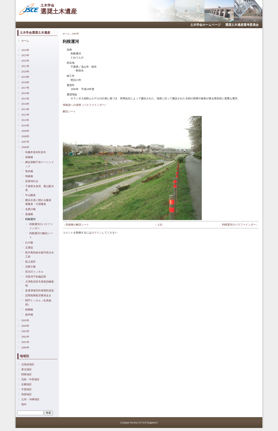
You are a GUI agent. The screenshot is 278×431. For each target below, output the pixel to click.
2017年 (25, 87)
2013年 (25, 109)
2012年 (25, 114)
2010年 (25, 125)
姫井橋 (29, 314)
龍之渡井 (30, 261)
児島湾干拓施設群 (35, 276)
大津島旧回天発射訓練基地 (39, 283)
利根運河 (30, 219)
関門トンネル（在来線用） (38, 302)
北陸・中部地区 (30, 379)
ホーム (25, 40)
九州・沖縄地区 (30, 399)
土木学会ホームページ (205, 24)
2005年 (25, 320)
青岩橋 (29, 171)
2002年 (25, 336)
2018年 (25, 82)
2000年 (25, 347)
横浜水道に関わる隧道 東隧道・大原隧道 (39, 202)
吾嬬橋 (29, 214)
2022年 (25, 60)
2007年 (25, 141)
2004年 (25, 325)
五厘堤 (29, 247)
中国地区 (26, 389)
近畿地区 (26, 384)
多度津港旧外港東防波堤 (39, 290)
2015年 (25, 98)
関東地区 (26, 374)
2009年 (25, 130)
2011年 (25, 120)
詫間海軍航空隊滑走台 (38, 295)
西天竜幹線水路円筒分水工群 (39, 254)
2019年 (25, 76)
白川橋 (29, 242)
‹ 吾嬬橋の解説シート (76, 224)
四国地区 (26, 394)
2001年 (25, 342)
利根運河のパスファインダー (41, 226)
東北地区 (26, 369)
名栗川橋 (30, 209)
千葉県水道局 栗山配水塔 (39, 188)
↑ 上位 (158, 224)
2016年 (25, 93)
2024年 (25, 50)
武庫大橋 (30, 266)
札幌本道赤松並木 (35, 152)
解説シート (69, 111)
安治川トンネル (34, 271)
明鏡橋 (29, 176)
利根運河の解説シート (41, 235)
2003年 (25, 331)
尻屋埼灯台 (31, 181)
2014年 (25, 103)
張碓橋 (29, 157)
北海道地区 (27, 364)
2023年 (25, 55)
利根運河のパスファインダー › (239, 224)
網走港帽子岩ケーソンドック (39, 164)
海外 (23, 404)
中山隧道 (30, 195)
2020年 (25, 71)
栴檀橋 (29, 309)
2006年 (25, 147)
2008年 (25, 136)
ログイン (96, 232)
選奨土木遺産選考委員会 (242, 24)
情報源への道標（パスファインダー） (85, 104)
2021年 (25, 66)
